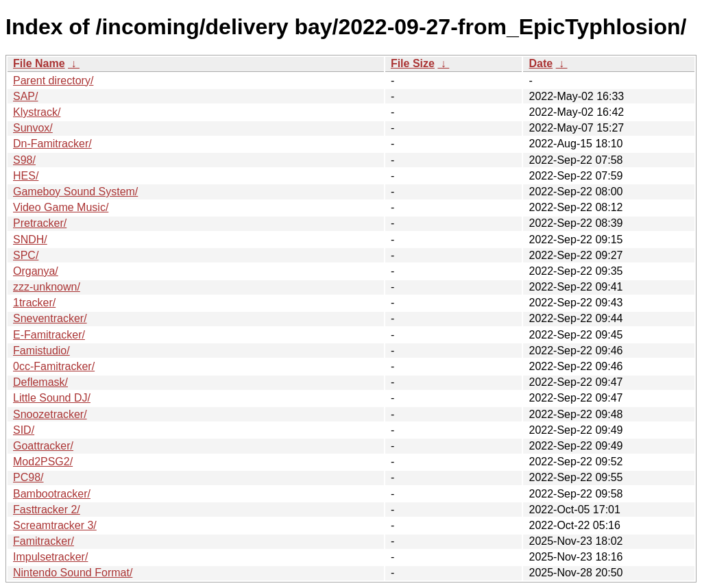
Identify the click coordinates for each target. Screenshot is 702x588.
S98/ (24, 160)
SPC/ (25, 255)
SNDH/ (30, 239)
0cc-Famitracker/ (54, 366)
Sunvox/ (33, 128)
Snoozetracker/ (50, 414)
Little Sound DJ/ (51, 398)
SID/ (23, 430)
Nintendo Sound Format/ (72, 572)
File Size (413, 63)
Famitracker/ (43, 541)
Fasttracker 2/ (46, 509)
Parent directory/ (53, 80)
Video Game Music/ (60, 207)
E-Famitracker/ (49, 335)
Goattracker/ (43, 446)
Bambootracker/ (51, 494)
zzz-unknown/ (46, 287)
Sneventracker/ (50, 318)
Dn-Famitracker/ (52, 143)
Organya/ (35, 271)
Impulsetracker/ (50, 557)
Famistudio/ (41, 350)
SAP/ (25, 96)
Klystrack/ (36, 112)
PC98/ (28, 477)
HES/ (25, 176)
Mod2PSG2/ (43, 461)
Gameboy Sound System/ (75, 191)
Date (541, 63)
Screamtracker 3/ (55, 525)
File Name (39, 63)
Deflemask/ (40, 382)
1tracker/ (34, 302)
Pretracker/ (39, 223)
